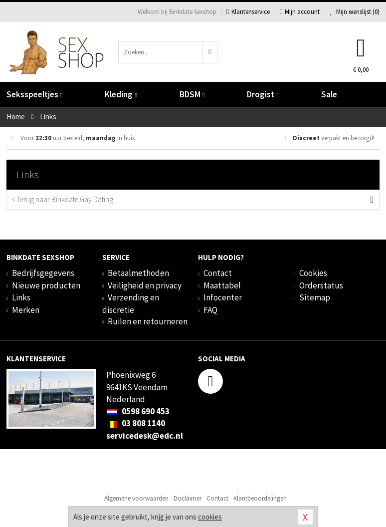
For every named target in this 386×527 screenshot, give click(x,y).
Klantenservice (248, 11)
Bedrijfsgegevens (43, 272)
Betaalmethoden (138, 272)
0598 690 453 (138, 411)
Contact (217, 272)
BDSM (192, 94)
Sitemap (314, 297)
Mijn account (300, 11)
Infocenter (222, 297)
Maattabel (222, 285)
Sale (329, 94)
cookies (210, 517)
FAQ (210, 309)
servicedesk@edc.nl (144, 435)
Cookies (313, 272)
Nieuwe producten (46, 285)
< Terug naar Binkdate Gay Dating (188, 200)
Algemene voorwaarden (136, 498)
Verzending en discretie (130, 303)
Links (21, 297)
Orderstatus (321, 285)
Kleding (121, 94)
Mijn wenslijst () (355, 11)
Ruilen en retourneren (148, 321)
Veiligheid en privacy (145, 285)
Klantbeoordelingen (260, 498)
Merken (25, 309)
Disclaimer (187, 498)
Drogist (262, 94)
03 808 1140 (135, 423)
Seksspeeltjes (34, 94)
